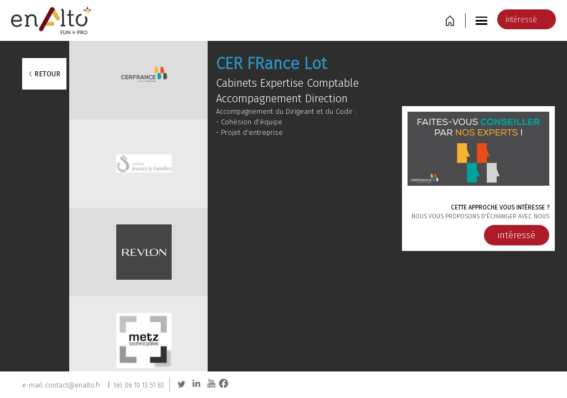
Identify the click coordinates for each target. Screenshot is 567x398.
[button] (483, 20)
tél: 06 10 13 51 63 (139, 385)
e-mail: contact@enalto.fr (61, 385)
